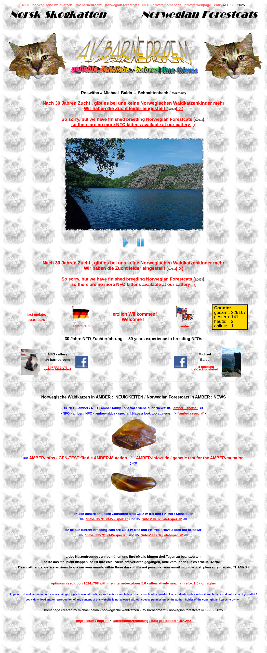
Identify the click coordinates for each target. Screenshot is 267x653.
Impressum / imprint (92, 621)
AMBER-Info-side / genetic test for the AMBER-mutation (189, 458)
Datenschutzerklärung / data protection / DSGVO (152, 621)
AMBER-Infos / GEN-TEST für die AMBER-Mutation (78, 458)
